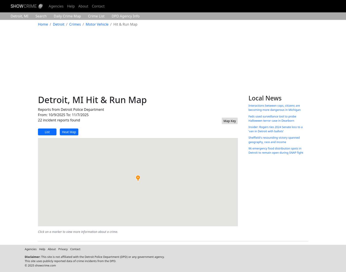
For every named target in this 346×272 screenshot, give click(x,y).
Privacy (63, 249)
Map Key (230, 121)
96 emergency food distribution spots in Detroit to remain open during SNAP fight (275, 150)
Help (71, 6)
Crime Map (67, 16)
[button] (137, 178)
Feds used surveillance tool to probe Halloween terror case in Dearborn (272, 118)
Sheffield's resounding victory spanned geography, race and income (274, 140)
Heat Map (69, 132)
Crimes (75, 24)
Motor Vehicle (97, 24)
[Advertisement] (173, 61)
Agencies (56, 6)
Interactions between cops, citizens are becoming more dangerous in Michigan (274, 108)
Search (41, 16)
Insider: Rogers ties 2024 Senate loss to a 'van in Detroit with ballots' (275, 129)
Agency (126, 16)
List (47, 132)
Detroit (19, 16)
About (83, 6)
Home (43, 24)
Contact (98, 6)
